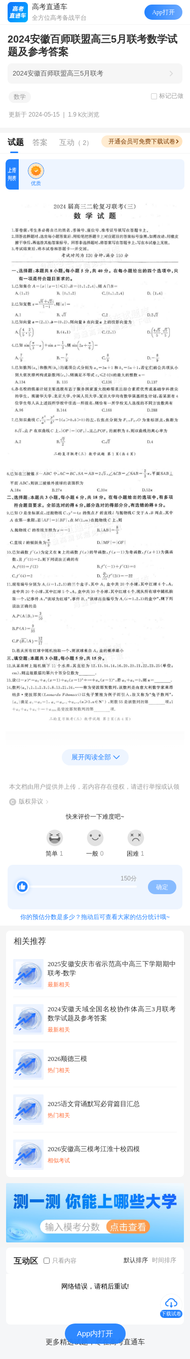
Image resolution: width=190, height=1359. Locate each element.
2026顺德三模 (67, 1058)
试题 (16, 142)
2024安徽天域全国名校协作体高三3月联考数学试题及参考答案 (112, 1013)
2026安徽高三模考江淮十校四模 (94, 1149)
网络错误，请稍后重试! (95, 1286)
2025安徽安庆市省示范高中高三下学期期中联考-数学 (112, 968)
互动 (76, 142)
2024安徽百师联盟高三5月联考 (58, 73)
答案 (40, 142)
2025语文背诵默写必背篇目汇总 (94, 1104)
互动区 (26, 1261)
